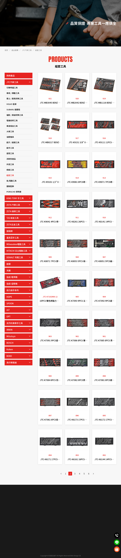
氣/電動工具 (11, 180)
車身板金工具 (12, 126)
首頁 (6, 50)
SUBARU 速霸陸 (13, 109)
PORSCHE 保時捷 (13, 191)
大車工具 (10, 131)
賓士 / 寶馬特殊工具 (14, 98)
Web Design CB (75, 555)
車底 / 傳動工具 (12, 93)
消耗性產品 (11, 158)
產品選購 (14, 50)
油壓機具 (10, 137)
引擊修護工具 (12, 87)
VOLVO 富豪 (11, 104)
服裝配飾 (10, 186)
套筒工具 (10, 153)
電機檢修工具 (12, 120)
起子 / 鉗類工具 (12, 142)
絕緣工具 (10, 169)
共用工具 (10, 164)
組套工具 (10, 175)
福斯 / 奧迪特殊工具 (14, 115)
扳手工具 (10, 148)
